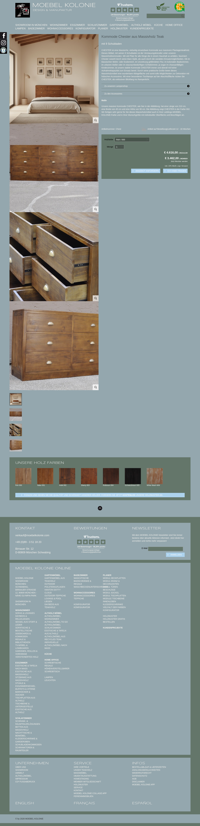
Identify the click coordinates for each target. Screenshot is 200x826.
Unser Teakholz (83, 770)
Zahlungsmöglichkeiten (146, 770)
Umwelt (19, 773)
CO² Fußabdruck (25, 781)
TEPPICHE (79, 598)
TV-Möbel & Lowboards (22, 646)
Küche (158, 25)
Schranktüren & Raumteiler (24, 749)
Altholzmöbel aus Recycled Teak (55, 638)
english (24, 803)
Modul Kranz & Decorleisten (111, 582)
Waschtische (81, 578)
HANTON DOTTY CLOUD (53, 591)
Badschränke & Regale (82, 582)
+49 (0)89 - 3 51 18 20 (28, 542)
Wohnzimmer (59, 25)
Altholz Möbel (141, 25)
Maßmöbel (80, 773)
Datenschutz (139, 776)
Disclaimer (138, 781)
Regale (49, 665)
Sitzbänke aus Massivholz (23, 678)
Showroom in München (31, 25)
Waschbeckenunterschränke (91, 587)
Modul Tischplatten (114, 595)
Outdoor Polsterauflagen (55, 585)
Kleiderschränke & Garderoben (26, 740)
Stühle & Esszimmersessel (25, 684)
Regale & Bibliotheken (22, 640)
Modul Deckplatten (114, 578)
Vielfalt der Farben (114, 607)
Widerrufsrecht (142, 773)
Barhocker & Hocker (22, 693)
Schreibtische (53, 663)
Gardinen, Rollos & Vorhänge (26, 652)
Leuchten (50, 680)
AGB (134, 779)
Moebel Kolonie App (143, 784)
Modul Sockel (111, 593)
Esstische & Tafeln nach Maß (26, 667)
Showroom (21, 770)
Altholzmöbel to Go (56, 622)
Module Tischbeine (114, 598)
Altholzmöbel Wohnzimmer (53, 617)
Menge (110, 147)
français (84, 803)
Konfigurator (85, 28)
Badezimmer (36, 28)
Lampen (20, 28)
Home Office (174, 25)
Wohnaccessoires (60, 28)
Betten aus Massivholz (21, 728)
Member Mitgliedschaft (87, 781)
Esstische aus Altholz (23, 711)
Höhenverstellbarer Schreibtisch (57, 670)
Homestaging (81, 779)
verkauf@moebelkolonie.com (32, 535)
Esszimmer (77, 25)
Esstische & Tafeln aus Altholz (55, 632)
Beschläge (109, 590)
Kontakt (78, 790)
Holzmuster (119, 28)
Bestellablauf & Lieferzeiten (149, 767)
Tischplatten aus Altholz (25, 699)
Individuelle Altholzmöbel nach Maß (56, 645)
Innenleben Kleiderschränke (113, 603)
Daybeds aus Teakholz (52, 605)
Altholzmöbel (23, 776)
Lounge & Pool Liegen (53, 600)
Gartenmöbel (119, 25)
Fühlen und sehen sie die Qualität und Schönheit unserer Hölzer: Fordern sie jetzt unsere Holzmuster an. (93, 495)
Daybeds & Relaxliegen (22, 617)
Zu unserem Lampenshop (147, 86)
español (142, 803)
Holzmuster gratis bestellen (114, 620)
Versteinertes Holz (26, 657)
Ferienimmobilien (83, 796)
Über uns (20, 767)
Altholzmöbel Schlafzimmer (53, 626)
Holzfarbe (108, 139)
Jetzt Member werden (179, 161)
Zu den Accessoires (147, 93)
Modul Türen (110, 587)
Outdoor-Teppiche (55, 595)
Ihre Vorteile (81, 767)
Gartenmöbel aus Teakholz (55, 579)
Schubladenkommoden (28, 744)
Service (78, 787)
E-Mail (144, 548)
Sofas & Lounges (25, 613)
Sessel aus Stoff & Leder (26, 623)
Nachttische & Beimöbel (23, 734)
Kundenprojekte (142, 28)
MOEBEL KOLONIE (64, 5)
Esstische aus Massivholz (23, 673)
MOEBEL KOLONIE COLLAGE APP (90, 793)
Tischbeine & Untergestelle (24, 705)
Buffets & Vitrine (25, 689)
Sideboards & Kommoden (23, 635)
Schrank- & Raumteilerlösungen (27, 722)
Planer (103, 28)
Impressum (21, 779)
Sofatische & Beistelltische (23, 629)
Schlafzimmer (97, 25)
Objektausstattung (85, 776)
